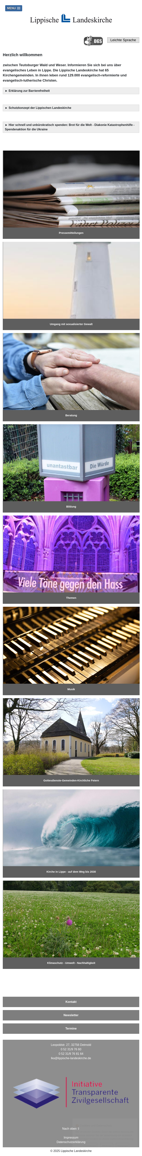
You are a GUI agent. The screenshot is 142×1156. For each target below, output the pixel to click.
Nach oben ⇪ (71, 1128)
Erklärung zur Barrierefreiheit (30, 90)
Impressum (71, 1137)
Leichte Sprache (123, 40)
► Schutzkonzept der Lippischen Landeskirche (38, 107)
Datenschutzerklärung (71, 1142)
